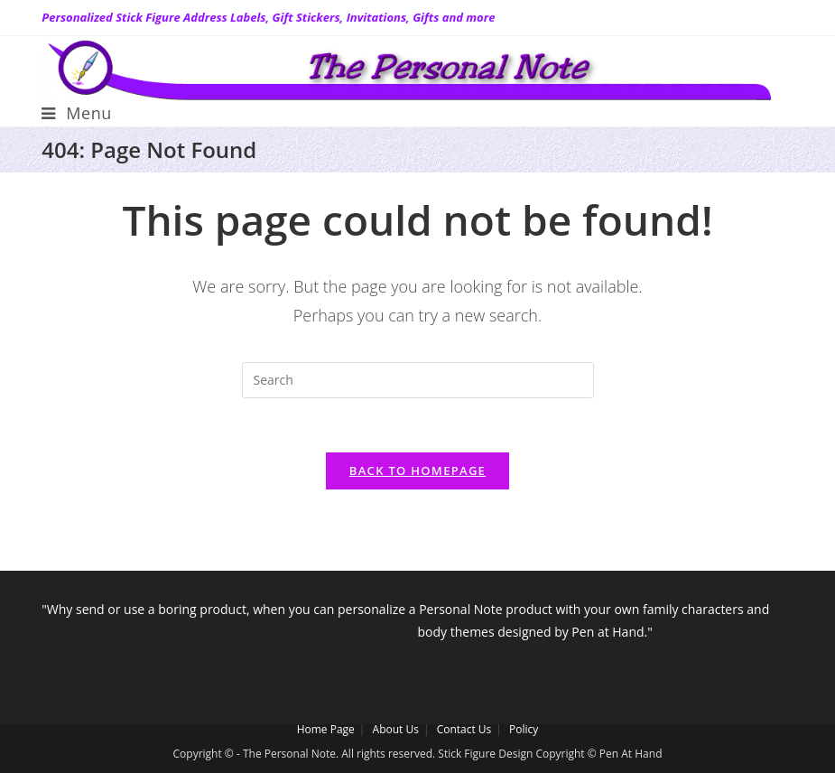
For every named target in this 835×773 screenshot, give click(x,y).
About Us (396, 729)
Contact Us (464, 729)
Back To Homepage (417, 470)
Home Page (326, 729)
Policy (523, 729)
